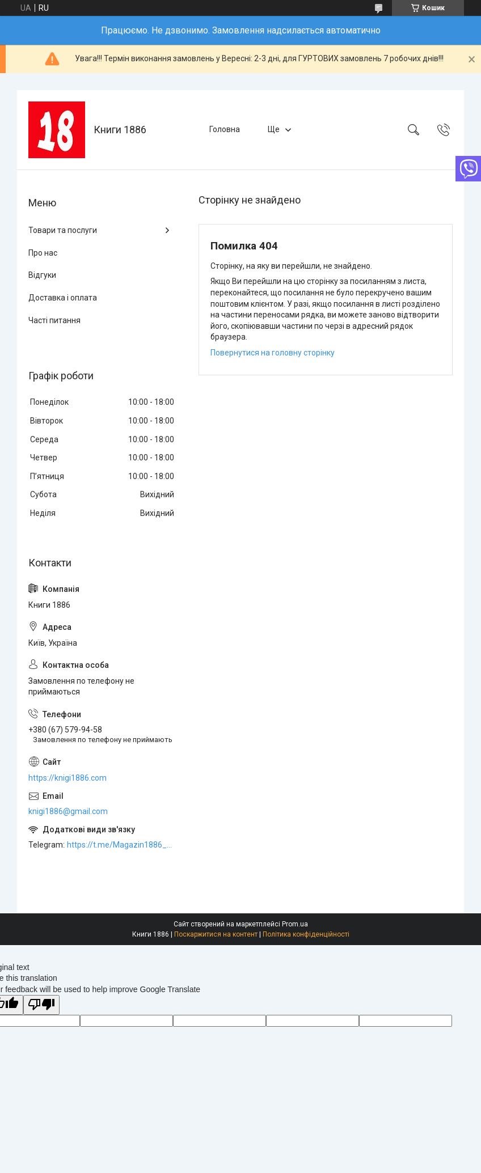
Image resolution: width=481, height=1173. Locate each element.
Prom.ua (295, 924)
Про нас (42, 252)
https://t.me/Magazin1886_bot (121, 844)
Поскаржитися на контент (216, 934)
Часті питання (54, 320)
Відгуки (42, 275)
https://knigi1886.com (67, 777)
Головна (224, 129)
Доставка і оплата (62, 297)
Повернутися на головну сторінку (272, 352)
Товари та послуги (62, 230)
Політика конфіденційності (306, 934)
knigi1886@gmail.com (68, 811)
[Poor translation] (41, 1005)
